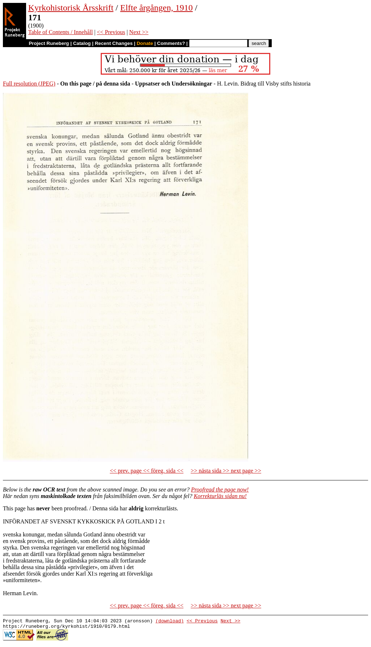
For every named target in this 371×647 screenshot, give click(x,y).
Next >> (139, 32)
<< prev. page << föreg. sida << (146, 471)
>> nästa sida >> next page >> (226, 471)
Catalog (82, 43)
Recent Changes (114, 43)
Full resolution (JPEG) (29, 83)
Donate (145, 43)
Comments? (171, 43)
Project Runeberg (49, 43)
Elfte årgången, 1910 (156, 7)
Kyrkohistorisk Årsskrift (70, 7)
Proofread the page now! (220, 489)
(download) (169, 621)
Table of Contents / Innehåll (60, 32)
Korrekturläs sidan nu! (220, 496)
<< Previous (111, 32)
